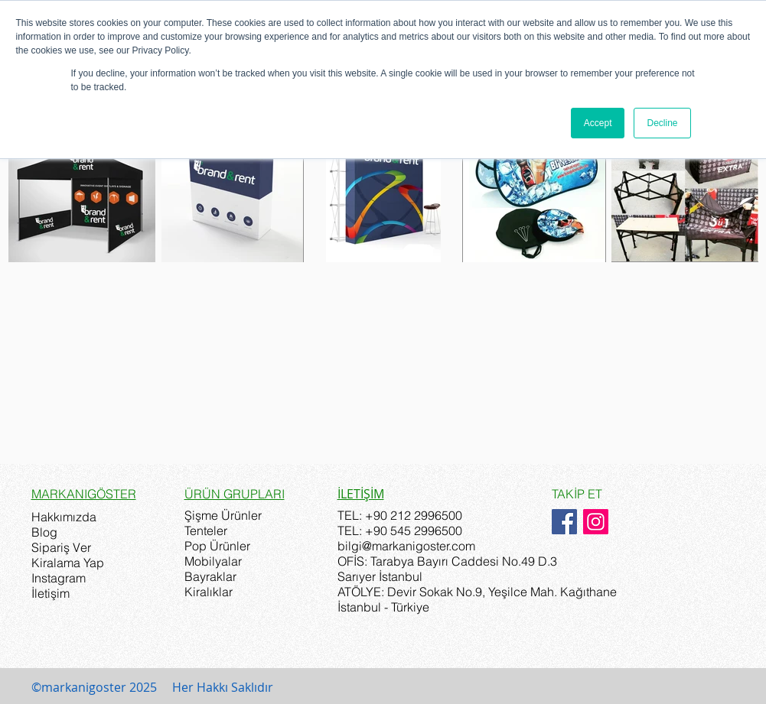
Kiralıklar (208, 591)
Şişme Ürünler (223, 515)
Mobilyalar (213, 561)
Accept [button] (598, 123)
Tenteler (205, 530)
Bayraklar (210, 576)
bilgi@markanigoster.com (406, 545)
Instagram (58, 578)
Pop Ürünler (217, 545)
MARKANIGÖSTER (83, 493)
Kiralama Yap (67, 562)
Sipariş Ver (61, 547)
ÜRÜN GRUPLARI (234, 493)
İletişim (50, 593)
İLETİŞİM (360, 493)
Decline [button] (662, 123)
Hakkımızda (63, 516)
